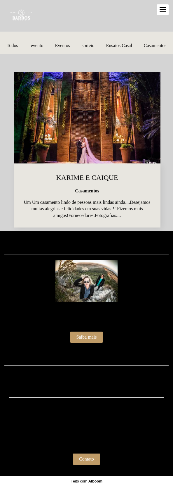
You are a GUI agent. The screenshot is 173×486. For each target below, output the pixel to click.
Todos (12, 45)
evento (37, 45)
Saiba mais (86, 337)
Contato (86, 458)
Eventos (62, 45)
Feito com (86, 481)
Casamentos (155, 45)
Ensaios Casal (119, 45)
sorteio (88, 45)
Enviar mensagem (89, 413)
